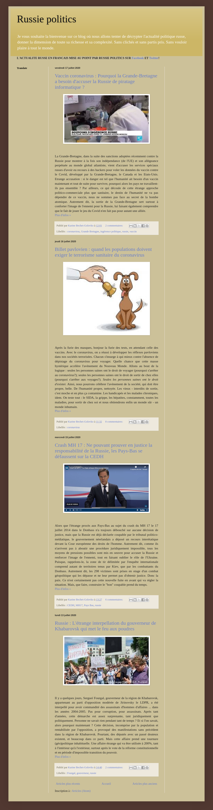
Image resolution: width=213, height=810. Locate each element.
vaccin (133, 231)
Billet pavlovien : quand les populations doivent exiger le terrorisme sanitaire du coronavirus (103, 252)
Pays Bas (89, 605)
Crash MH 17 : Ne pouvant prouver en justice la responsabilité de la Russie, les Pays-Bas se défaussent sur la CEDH (103, 450)
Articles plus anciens (144, 783)
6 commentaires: (114, 599)
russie (125, 231)
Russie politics (46, 18)
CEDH (70, 605)
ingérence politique (110, 231)
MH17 (79, 605)
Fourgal (71, 773)
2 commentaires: (114, 225)
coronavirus (73, 231)
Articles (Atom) (81, 791)
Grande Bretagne (90, 231)
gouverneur (83, 773)
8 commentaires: (114, 421)
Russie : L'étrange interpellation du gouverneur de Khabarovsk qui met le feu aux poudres (105, 625)
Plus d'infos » (63, 215)
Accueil (106, 783)
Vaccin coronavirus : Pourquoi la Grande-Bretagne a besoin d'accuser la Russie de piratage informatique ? (106, 81)
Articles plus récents (68, 783)
